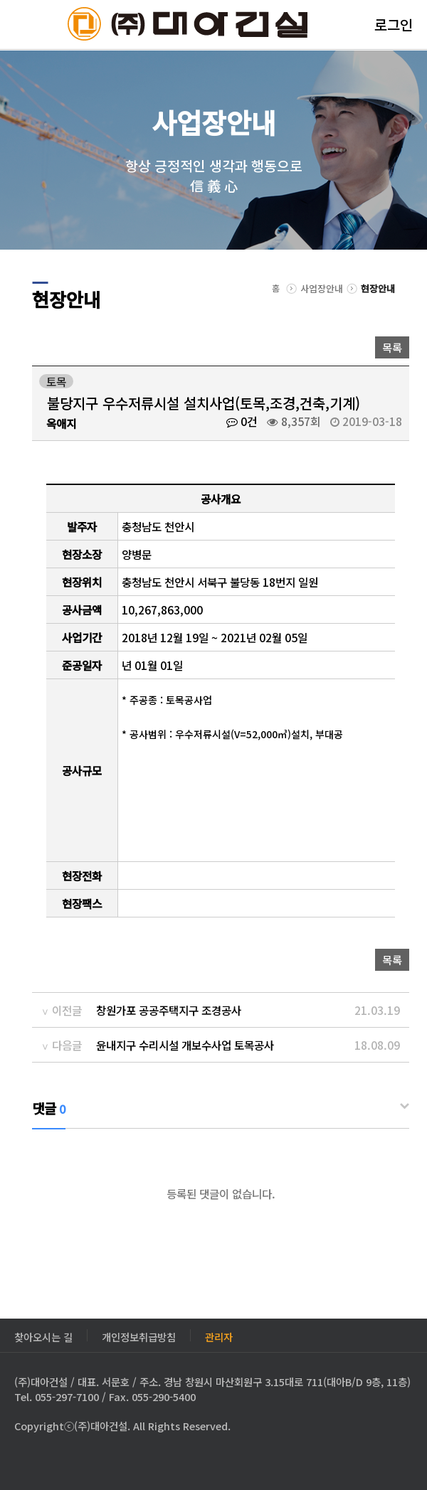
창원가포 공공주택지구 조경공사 (168, 1010)
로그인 (393, 24)
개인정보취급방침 (139, 1335)
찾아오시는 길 (43, 1335)
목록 (392, 347)
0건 (241, 421)
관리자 (219, 1335)
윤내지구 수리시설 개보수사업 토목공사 (185, 1045)
